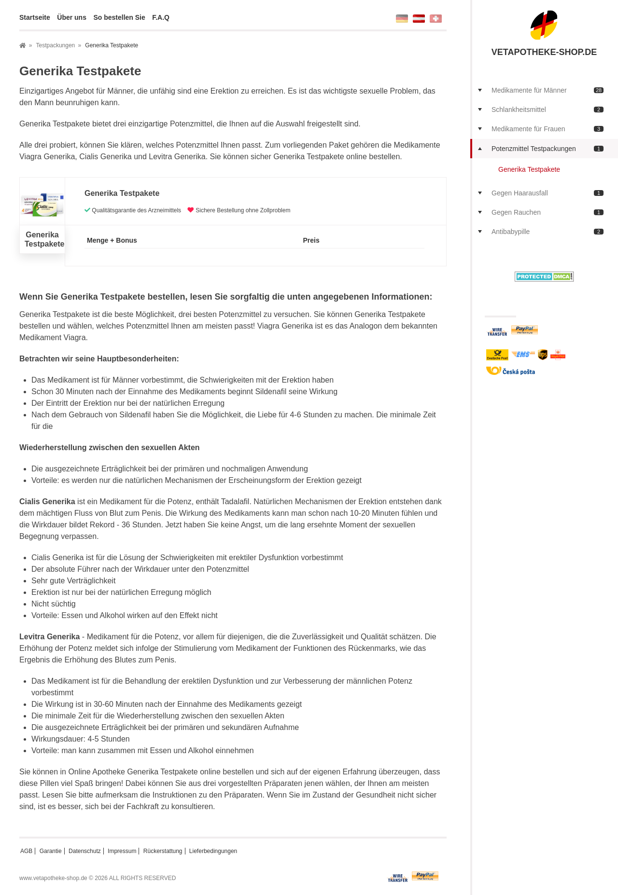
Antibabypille (548, 231)
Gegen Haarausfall (548, 193)
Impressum (122, 851)
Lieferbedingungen (213, 851)
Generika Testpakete (529, 169)
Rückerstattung (163, 851)
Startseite (34, 17)
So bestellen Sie (119, 17)
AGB (26, 851)
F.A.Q (160, 17)
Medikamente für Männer (548, 90)
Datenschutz (85, 851)
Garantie (51, 851)
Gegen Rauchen (548, 212)
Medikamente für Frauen (548, 129)
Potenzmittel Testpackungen (548, 148)
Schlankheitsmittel (548, 109)
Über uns (71, 17)
